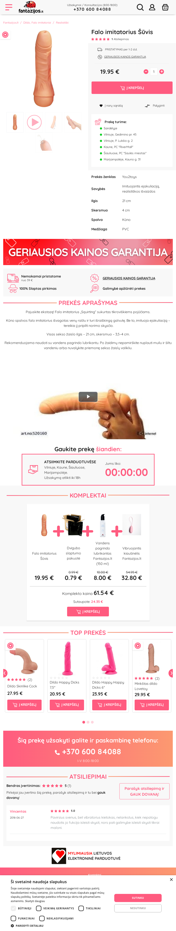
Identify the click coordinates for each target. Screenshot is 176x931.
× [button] (171, 879)
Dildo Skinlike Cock (22, 686)
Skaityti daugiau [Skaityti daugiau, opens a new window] (35, 901)
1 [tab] (15, 122)
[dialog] (88, 903)
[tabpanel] (44, 69)
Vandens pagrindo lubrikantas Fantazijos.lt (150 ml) (102, 553)
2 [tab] (34, 122)
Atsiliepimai (88, 776)
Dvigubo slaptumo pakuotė (73, 553)
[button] (60, 925)
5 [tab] (44, 143)
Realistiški (62, 22)
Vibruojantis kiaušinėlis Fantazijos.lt (131, 553)
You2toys (129, 177)
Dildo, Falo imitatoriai (37, 22)
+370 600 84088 (92, 9)
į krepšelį (24, 704)
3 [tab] (53, 122)
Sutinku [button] (138, 898)
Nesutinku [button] (138, 908)
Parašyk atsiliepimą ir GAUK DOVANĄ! (144, 791)
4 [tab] (72, 122)
